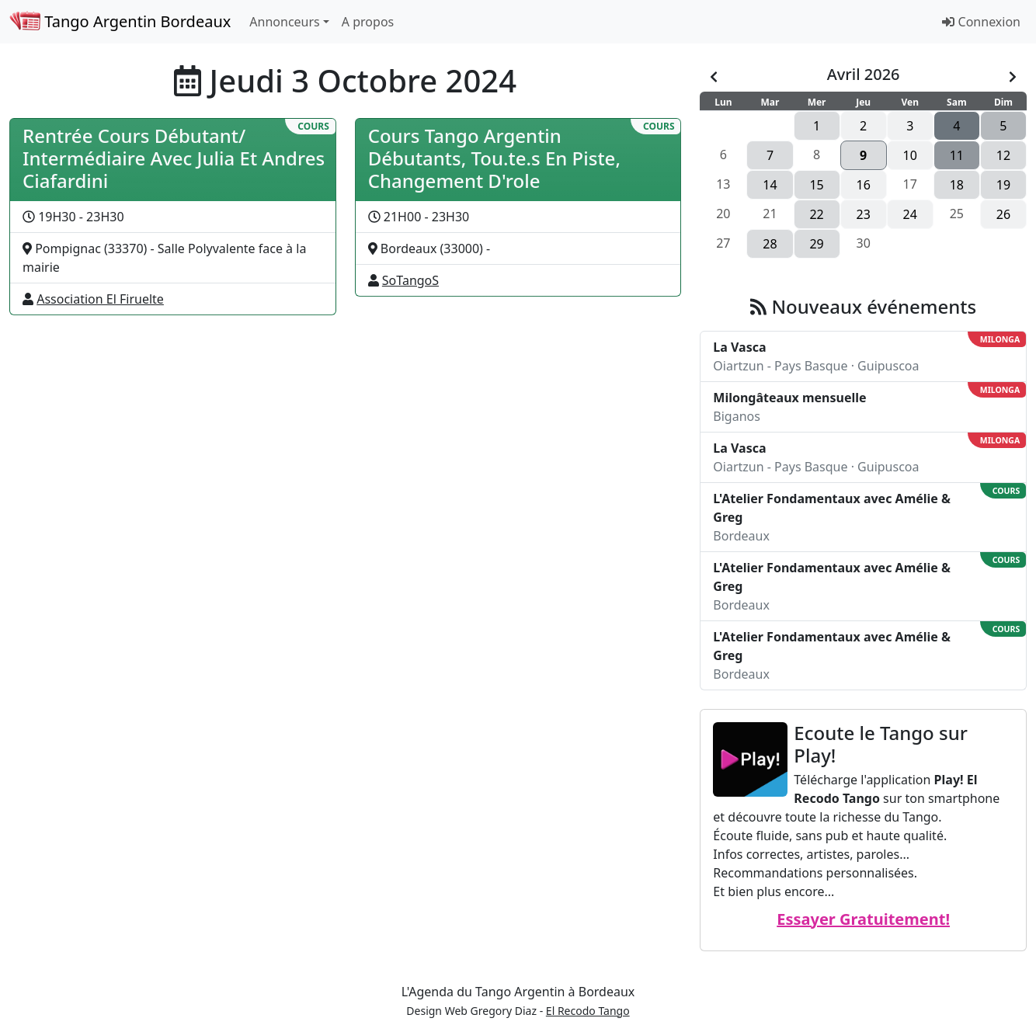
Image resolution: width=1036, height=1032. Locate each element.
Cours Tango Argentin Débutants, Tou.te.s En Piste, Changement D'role (494, 158)
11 (957, 155)
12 (1003, 155)
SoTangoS (410, 280)
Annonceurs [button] (284, 21)
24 (910, 214)
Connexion (981, 21)
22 (816, 214)
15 (816, 184)
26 (1003, 214)
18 (957, 184)
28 (770, 243)
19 (1003, 184)
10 (910, 155)
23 (864, 214)
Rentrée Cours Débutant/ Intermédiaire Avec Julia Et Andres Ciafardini (174, 158)
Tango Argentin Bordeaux (120, 21)
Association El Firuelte (100, 299)
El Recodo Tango (588, 1010)
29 (816, 243)
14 (770, 184)
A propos (368, 21)
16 (864, 184)
